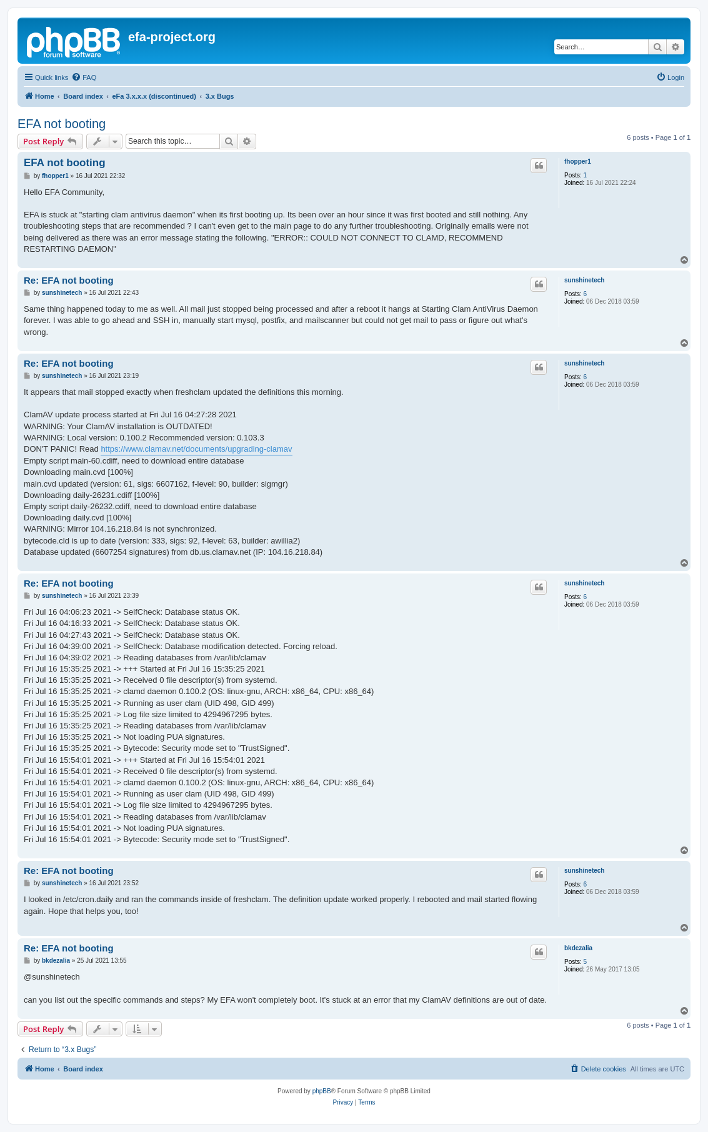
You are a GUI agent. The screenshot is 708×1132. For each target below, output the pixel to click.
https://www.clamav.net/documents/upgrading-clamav (196, 449)
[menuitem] (83, 77)
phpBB (321, 1091)
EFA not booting (61, 124)
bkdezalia (578, 948)
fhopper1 (577, 161)
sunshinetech (584, 280)
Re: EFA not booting (69, 280)
